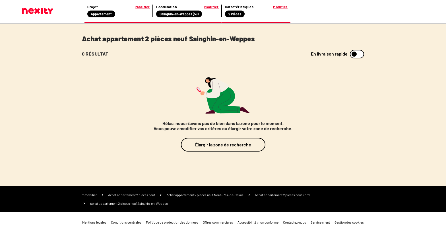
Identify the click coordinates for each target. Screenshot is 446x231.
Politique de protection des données (172, 222)
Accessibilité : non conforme (258, 222)
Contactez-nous (294, 222)
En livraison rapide (329, 53)
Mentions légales (94, 222)
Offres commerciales (218, 222)
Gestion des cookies (349, 222)
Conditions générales (126, 222)
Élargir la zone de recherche (223, 144)
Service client (320, 222)
